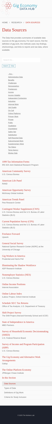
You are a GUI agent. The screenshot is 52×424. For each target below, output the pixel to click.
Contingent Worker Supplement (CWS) (20, 209)
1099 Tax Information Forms (15, 161)
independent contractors (17, 98)
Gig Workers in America (13, 256)
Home (5, 22)
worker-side (13, 153)
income (11, 92)
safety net (12, 132)
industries (11, 101)
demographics (13, 86)
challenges (12, 83)
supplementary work (16, 144)
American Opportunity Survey (16, 190)
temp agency (13, 150)
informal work (13, 104)
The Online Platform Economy (16, 369)
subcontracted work (15, 141)
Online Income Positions (13, 284)
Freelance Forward (11, 234)
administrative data (15, 77)
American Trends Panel (13, 199)
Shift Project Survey (11, 312)
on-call (11, 110)
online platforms (14, 113)
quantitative (12, 129)
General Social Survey (12, 243)
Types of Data (10, 388)
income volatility (14, 95)
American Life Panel (12, 180)
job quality (12, 107)
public (10, 123)
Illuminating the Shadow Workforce (19, 265)
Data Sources (10, 384)
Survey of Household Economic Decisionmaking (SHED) (25, 333)
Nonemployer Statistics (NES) (16, 274)
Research (16, 22)
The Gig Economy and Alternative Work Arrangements (21, 359)
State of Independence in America (18, 322)
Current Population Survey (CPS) (18, 221)
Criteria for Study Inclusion (15, 397)
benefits (11, 80)
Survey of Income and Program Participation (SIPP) (23, 346)
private (10, 120)
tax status (12, 147)
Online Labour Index (12, 293)
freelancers (12, 89)
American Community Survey (16, 171)
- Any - (10, 74)
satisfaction (12, 135)
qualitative (12, 126)
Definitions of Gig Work (13, 393)
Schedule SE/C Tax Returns (15, 303)
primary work (13, 116)
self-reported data (15, 138)
